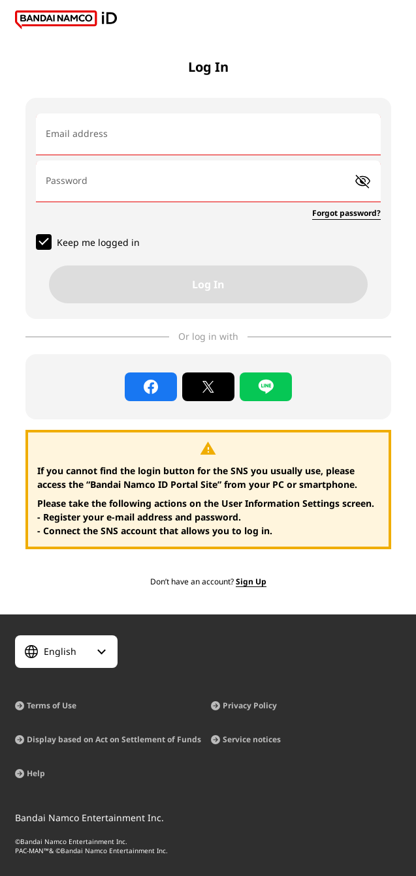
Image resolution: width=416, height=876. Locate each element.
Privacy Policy (250, 705)
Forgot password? (346, 213)
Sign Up (251, 581)
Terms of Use (51, 705)
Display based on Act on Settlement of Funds (114, 739)
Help (36, 773)
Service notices (252, 739)
